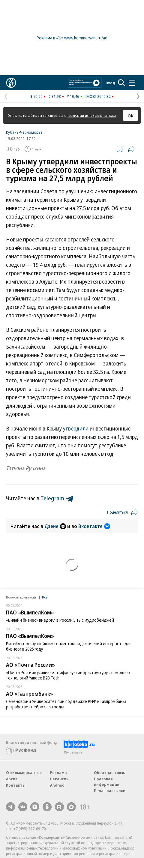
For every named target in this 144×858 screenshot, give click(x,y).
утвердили (75, 428)
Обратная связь (109, 772)
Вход (110, 82)
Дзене (55, 526)
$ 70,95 (36, 96)
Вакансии (59, 779)
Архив (11, 779)
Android (57, 785)
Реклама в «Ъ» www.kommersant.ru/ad (72, 38)
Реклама (58, 772)
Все (44, 597)
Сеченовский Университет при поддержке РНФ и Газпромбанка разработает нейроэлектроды (66, 704)
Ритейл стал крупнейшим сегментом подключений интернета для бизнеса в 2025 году (68, 646)
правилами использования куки (91, 115)
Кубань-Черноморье (24, 132)
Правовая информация (106, 781)
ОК (131, 116)
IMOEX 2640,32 (98, 96)
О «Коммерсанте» (24, 772)
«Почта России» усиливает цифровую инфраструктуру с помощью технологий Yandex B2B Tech (68, 675)
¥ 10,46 (73, 96)
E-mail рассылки (109, 790)
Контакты (16, 785)
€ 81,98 (55, 96)
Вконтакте (94, 526)
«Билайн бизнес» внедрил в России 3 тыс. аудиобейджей (60, 620)
